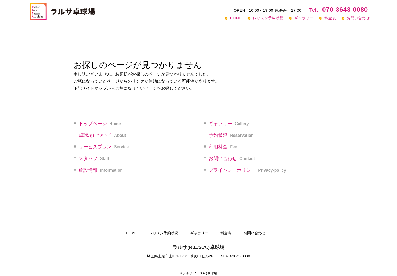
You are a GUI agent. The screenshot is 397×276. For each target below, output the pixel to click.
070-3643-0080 (338, 9)
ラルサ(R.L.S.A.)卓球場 (198, 247)
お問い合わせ (358, 18)
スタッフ (94, 158)
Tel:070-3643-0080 (234, 256)
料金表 (330, 18)
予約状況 (231, 135)
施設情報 (101, 170)
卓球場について (102, 135)
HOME (236, 18)
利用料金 (223, 146)
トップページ (100, 123)
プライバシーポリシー (247, 170)
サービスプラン (104, 146)
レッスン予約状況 (268, 18)
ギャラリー (304, 18)
